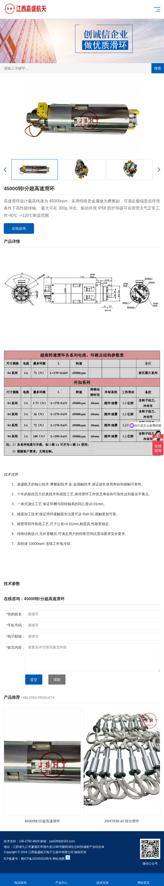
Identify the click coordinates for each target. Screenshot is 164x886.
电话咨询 (20, 879)
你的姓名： (15, 614)
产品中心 (61, 879)
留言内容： (15, 647)
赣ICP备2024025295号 (36, 858)
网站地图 (59, 858)
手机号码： (15, 625)
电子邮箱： (15, 636)
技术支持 (102, 879)
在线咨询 (19, 228)
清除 (56, 680)
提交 (33, 680)
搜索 (157, 68)
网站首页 (143, 879)
